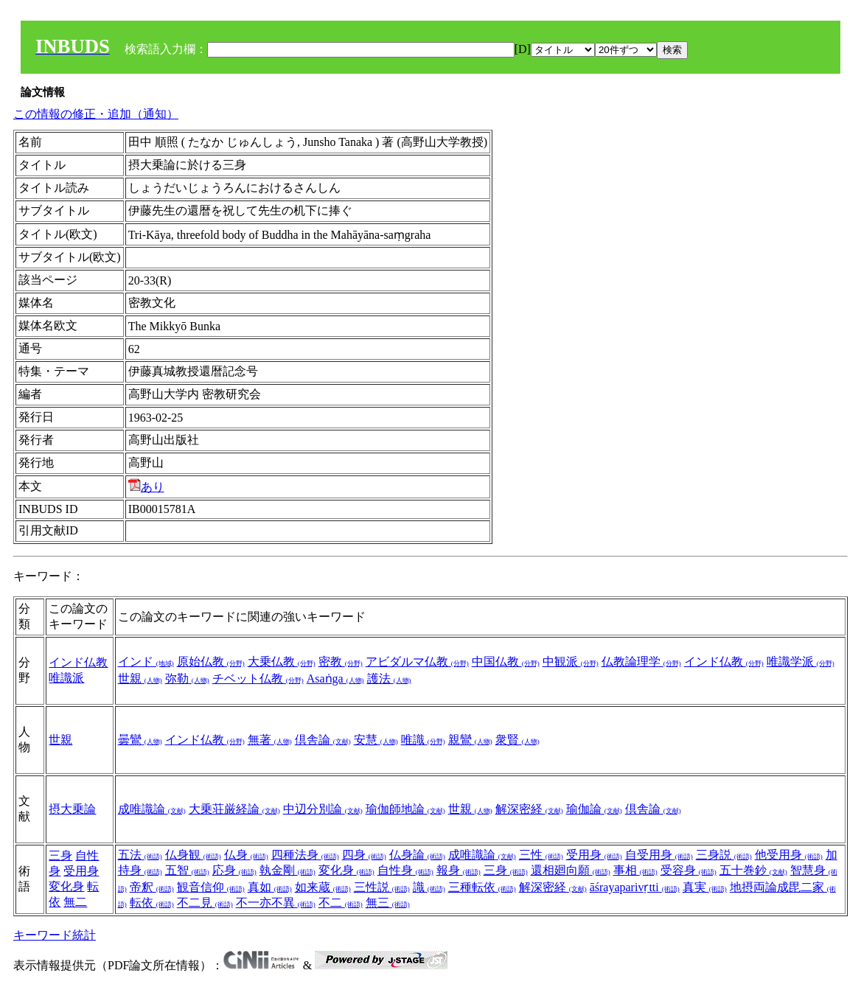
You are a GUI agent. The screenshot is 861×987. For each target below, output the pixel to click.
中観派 (571, 661)
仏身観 (193, 854)
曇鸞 (140, 739)
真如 (270, 887)
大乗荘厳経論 (234, 809)
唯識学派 (800, 661)
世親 (140, 678)
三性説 (382, 887)
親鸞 (470, 739)
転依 (152, 902)
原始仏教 (211, 661)
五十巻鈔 (753, 870)
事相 (635, 870)
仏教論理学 (641, 661)
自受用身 (659, 854)
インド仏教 (78, 662)
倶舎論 (323, 739)
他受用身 (789, 854)
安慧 (376, 739)
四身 (364, 854)
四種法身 (305, 854)
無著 (270, 739)
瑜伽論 (594, 809)
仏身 (246, 854)
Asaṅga (335, 678)
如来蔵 (323, 887)
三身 (60, 855)
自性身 (405, 870)
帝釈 (152, 887)
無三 (388, 902)
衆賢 (517, 739)
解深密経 (529, 809)
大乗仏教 (282, 661)
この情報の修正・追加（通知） (95, 114)
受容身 (688, 870)
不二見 (205, 902)
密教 (340, 661)
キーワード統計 (54, 935)
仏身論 (417, 854)
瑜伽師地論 (405, 809)
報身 (458, 870)
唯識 (423, 739)
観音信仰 (211, 887)
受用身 (81, 871)
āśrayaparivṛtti (635, 887)
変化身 (66, 886)
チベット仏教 (258, 678)
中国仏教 (506, 661)
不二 (340, 902)
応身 (234, 870)
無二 (75, 902)
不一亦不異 (276, 902)
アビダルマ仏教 (417, 661)
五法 (140, 854)
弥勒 (187, 678)
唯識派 (66, 678)
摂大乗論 (72, 809)
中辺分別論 (323, 809)
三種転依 (482, 887)
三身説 (724, 854)
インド (146, 661)
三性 (541, 854)
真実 (705, 887)
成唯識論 (152, 809)
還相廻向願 (570, 870)
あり (146, 487)
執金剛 (287, 870)
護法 (389, 678)
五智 (187, 870)
